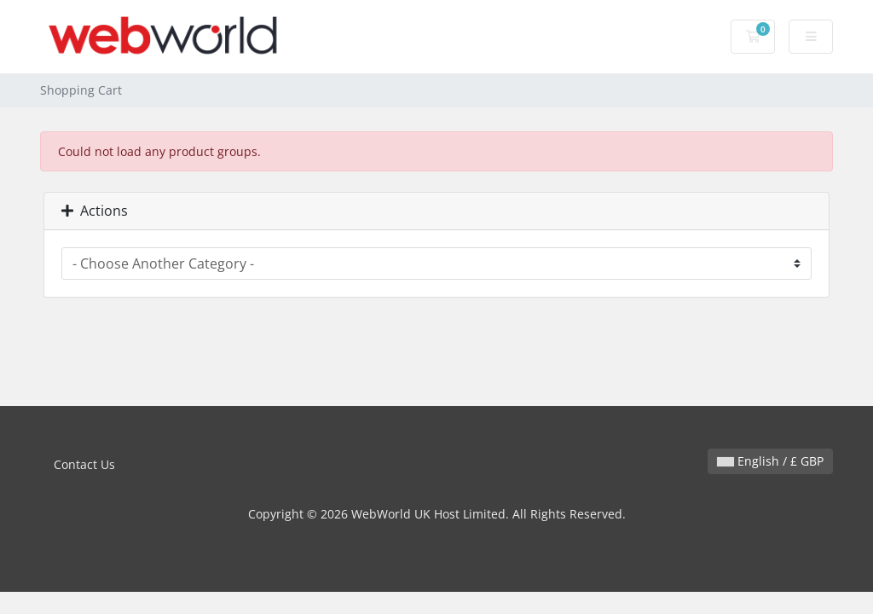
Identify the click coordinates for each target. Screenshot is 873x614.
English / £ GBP (770, 461)
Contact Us (84, 464)
